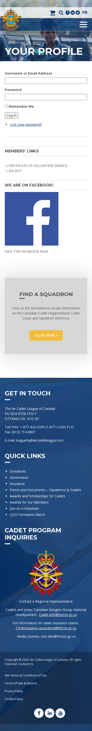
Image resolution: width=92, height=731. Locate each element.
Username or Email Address (28, 73)
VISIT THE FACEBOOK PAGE (26, 251)
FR (84, 12)
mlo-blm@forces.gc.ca (58, 636)
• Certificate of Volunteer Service (36, 165)
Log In (11, 115)
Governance (19, 477)
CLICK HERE (44, 335)
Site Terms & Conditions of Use (26, 675)
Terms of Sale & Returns (21, 683)
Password (13, 89)
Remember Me (21, 106)
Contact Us (25, 664)
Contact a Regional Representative (46, 601)
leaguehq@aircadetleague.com (39, 440)
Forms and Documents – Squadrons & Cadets (46, 490)
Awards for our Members (29, 502)
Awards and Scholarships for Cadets (37, 496)
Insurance (17, 483)
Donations (18, 471)
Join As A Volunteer (24, 508)
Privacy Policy (14, 691)
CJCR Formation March (27, 514)
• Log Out (13, 170)
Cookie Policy (14, 699)
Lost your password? (26, 124)
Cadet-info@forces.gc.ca (58, 614)
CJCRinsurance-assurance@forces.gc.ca (46, 628)
